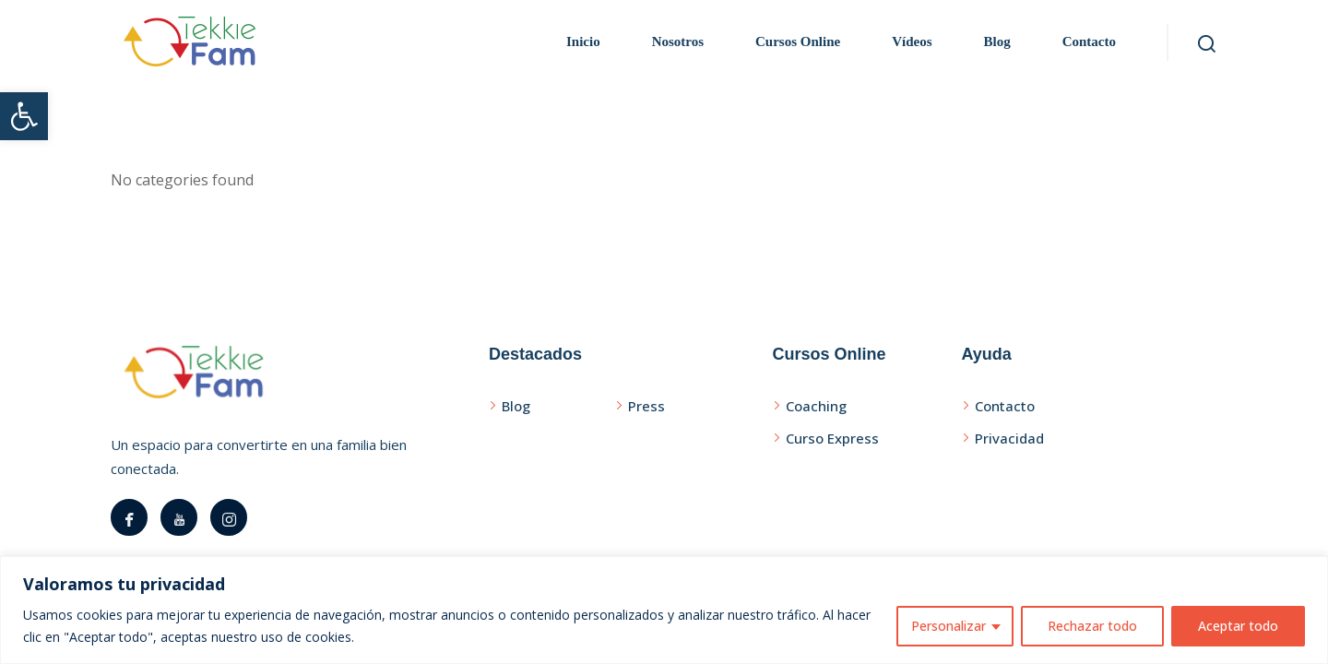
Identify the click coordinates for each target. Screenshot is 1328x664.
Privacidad (1009, 438)
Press (646, 406)
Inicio (583, 41)
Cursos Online (797, 41)
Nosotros (678, 41)
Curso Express (832, 438)
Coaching (816, 406)
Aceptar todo (1238, 625)
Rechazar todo (1092, 625)
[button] (24, 116)
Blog (996, 41)
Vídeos (911, 41)
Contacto (1089, 41)
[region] (664, 610)
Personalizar (948, 625)
